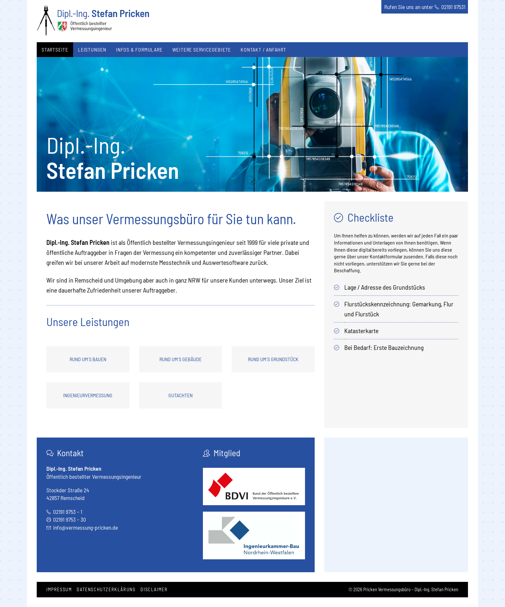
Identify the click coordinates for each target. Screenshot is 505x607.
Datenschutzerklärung (106, 589)
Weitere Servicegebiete (201, 49)
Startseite (55, 49)
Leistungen (92, 49)
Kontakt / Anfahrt (263, 49)
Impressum (59, 589)
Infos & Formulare (139, 49)
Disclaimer (153, 589)
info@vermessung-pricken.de (85, 527)
